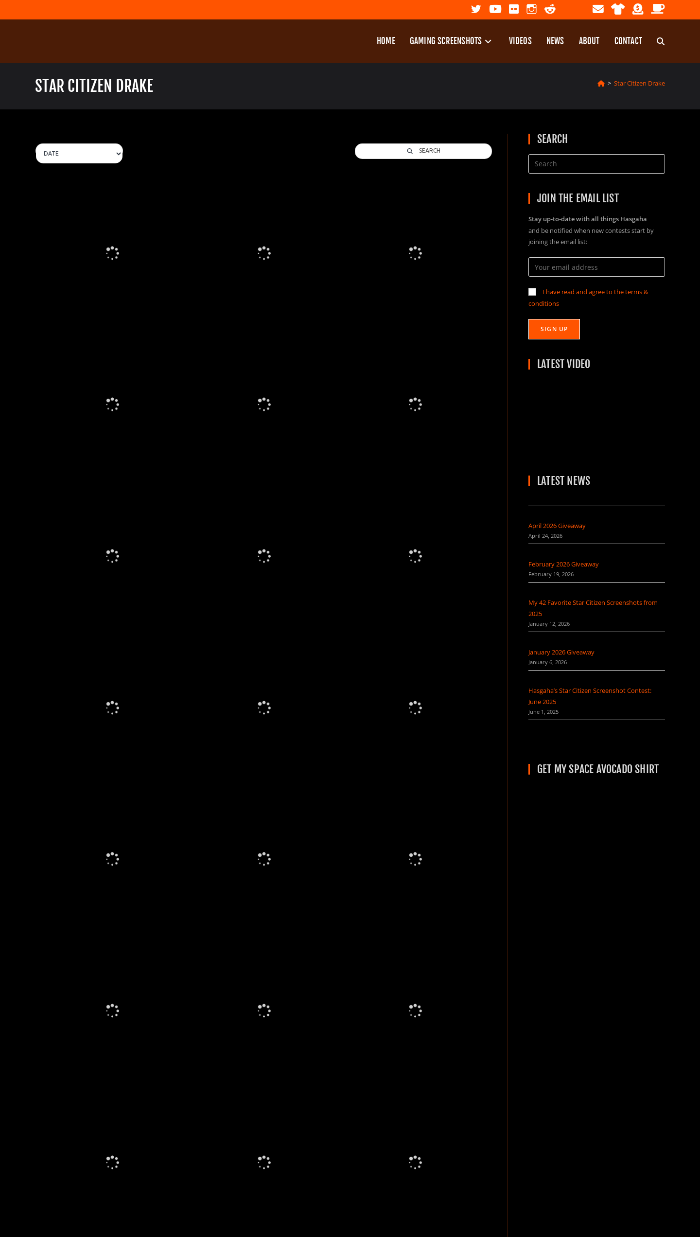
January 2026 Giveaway (561, 652)
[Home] (601, 83)
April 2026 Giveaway (557, 525)
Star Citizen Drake (639, 83)
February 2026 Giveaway (563, 564)
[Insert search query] (596, 164)
